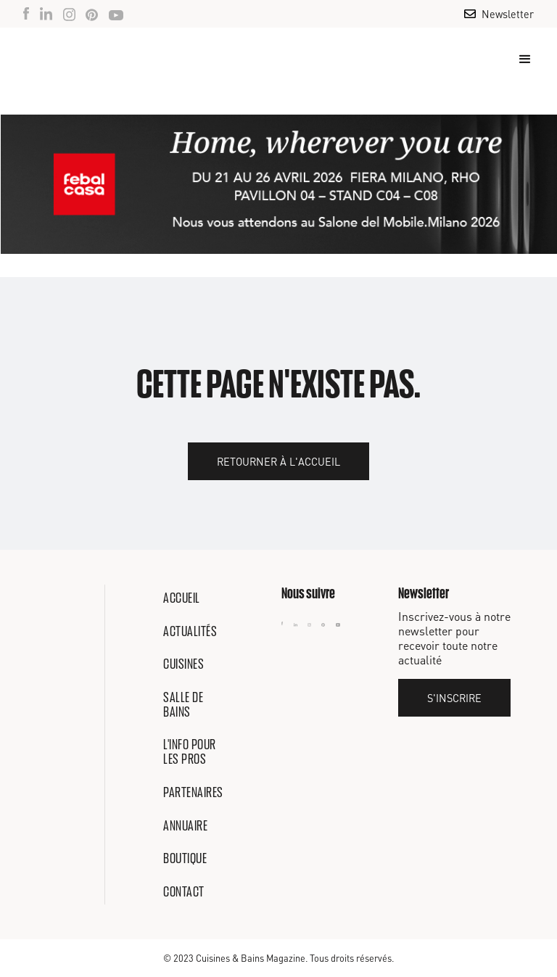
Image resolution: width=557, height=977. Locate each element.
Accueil (181, 597)
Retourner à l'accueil (278, 461)
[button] (518, 59)
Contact (184, 891)
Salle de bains (183, 704)
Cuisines (183, 663)
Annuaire (185, 825)
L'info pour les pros (189, 751)
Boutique (185, 858)
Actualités (190, 631)
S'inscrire (454, 697)
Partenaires (193, 792)
